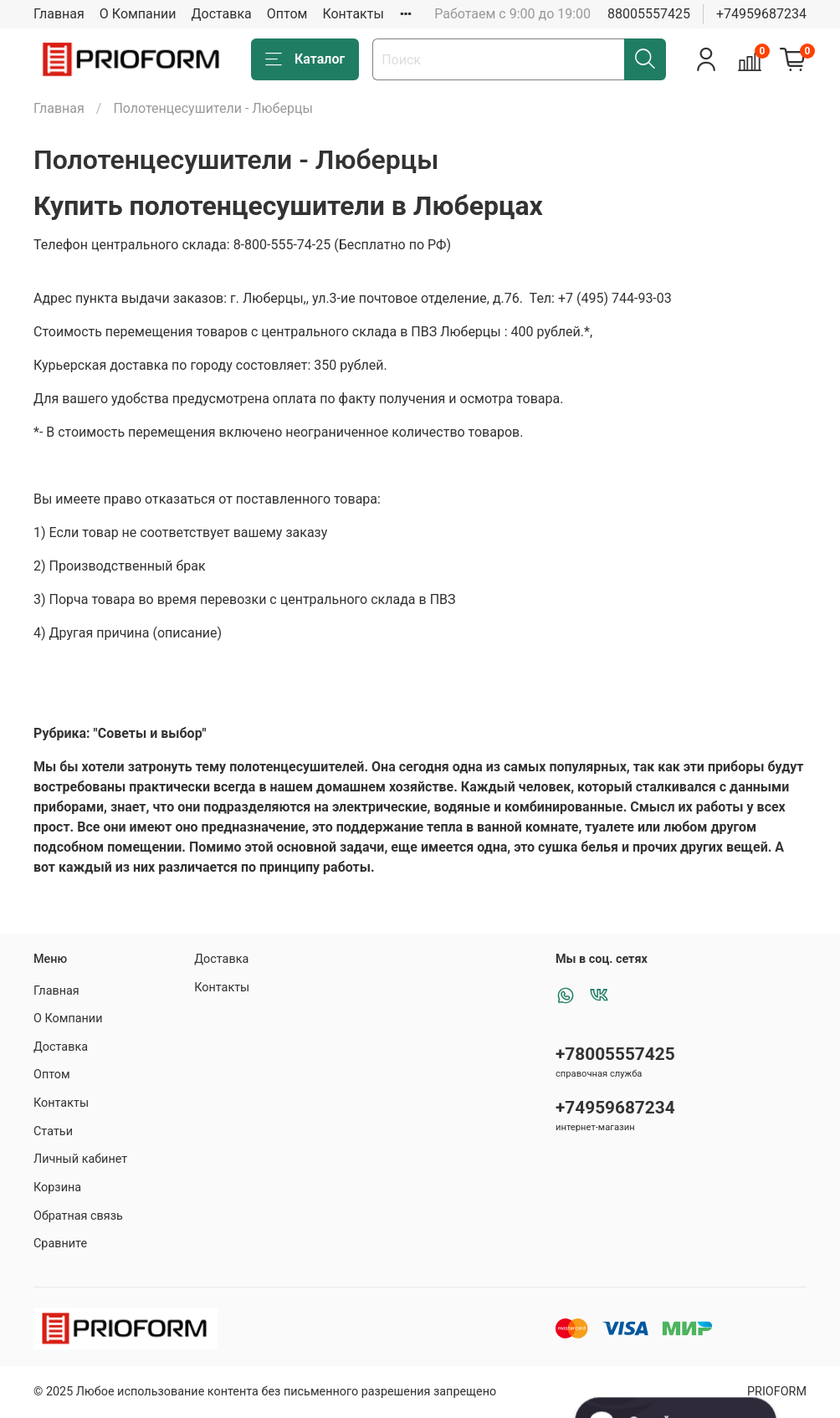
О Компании (138, 14)
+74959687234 (761, 14)
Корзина (57, 1187)
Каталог (305, 59)
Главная (59, 14)
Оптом (287, 14)
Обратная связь (78, 1216)
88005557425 (648, 14)
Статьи (53, 1131)
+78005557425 (615, 1054)
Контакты (352, 14)
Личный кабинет (80, 1159)
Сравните (60, 1243)
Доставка (222, 14)
